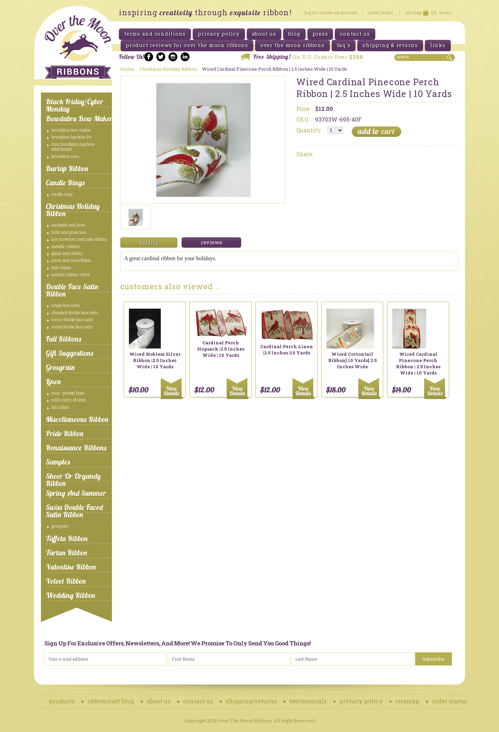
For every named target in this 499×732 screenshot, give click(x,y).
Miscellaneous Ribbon (77, 419)
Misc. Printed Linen (68, 393)
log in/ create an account (330, 12)
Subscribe (433, 659)
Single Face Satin (65, 305)
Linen (53, 381)
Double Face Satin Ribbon (72, 290)
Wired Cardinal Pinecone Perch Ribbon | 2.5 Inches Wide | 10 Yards (418, 363)
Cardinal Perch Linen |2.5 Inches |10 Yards (286, 349)
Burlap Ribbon (67, 168)
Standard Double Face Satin (74, 312)
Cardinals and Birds (68, 225)
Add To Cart (172, 388)
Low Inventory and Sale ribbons (79, 239)
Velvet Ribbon (66, 580)
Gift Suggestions (69, 353)
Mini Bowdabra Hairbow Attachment (73, 146)
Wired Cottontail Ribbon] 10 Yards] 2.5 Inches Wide (352, 360)
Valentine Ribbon (71, 566)
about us (158, 701)
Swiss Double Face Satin (72, 319)
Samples (58, 461)
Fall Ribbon (60, 407)
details (148, 242)
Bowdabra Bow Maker (79, 118)
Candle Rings (65, 182)
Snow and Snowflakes (71, 260)
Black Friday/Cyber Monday (74, 105)
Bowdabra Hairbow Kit (71, 137)
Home (127, 69)
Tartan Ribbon (66, 552)
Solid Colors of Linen (68, 400)
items (428, 12)
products (62, 701)
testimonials (308, 701)
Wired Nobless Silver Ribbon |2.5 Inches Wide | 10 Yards (155, 360)
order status (380, 12)
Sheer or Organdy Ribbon (73, 479)
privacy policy (361, 701)
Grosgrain (60, 367)
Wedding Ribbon (70, 595)
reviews (211, 242)
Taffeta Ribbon (67, 538)
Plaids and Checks (67, 253)
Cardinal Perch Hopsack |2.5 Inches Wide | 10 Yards (220, 348)
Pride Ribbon (65, 433)
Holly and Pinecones (69, 232)
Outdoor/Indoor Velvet (70, 274)
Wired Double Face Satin (72, 326)
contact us (198, 701)
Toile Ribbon (61, 267)
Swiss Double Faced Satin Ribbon (74, 511)
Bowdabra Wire (65, 156)
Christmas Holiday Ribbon (73, 210)
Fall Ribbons (63, 338)
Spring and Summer (76, 492)
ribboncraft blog (110, 701)
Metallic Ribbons (65, 246)
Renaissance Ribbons (76, 447)
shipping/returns (251, 701)
